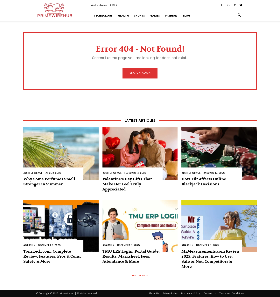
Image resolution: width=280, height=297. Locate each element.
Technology (103, 15)
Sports (139, 15)
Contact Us (210, 293)
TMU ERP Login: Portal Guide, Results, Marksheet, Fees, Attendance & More (131, 256)
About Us (154, 293)
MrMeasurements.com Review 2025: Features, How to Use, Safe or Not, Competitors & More (210, 259)
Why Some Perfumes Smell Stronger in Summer (49, 182)
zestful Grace (33, 172)
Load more (140, 275)
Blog (186, 15)
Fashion (171, 15)
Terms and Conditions (231, 293)
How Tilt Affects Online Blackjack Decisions (203, 182)
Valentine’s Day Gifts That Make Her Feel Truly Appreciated (127, 184)
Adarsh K (29, 245)
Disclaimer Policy (190, 293)
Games (155, 15)
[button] (239, 16)
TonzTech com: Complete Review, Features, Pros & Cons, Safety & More (52, 256)
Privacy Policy (170, 293)
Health (123, 15)
